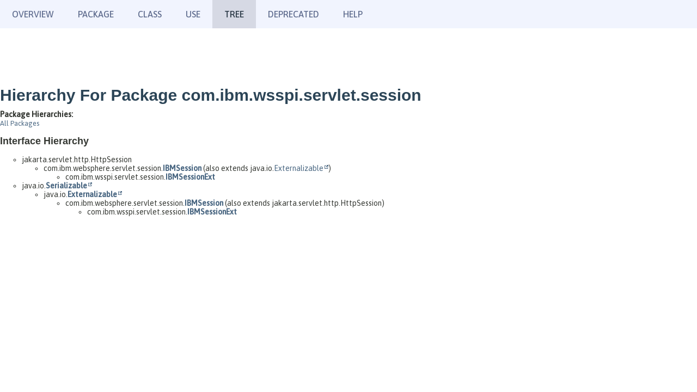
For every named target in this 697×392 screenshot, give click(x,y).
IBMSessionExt (190, 177)
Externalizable (298, 168)
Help (353, 14)
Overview (33, 14)
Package (96, 14)
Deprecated (293, 14)
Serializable (66, 185)
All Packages (19, 123)
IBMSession (182, 168)
